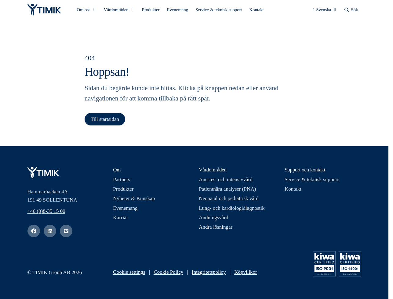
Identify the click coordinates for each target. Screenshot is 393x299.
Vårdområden (116, 11)
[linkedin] (50, 233)
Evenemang (177, 11)
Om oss (83, 11)
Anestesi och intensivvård (226, 182)
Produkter (151, 11)
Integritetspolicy (209, 274)
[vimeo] (66, 233)
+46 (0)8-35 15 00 (46, 213)
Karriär (120, 220)
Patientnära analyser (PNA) (227, 191)
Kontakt (256, 11)
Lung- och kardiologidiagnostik (231, 210)
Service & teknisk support (218, 11)
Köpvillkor (245, 274)
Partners (121, 182)
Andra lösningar (215, 229)
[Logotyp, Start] (44, 11)
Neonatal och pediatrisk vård (229, 201)
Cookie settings (129, 274)
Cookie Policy (168, 274)
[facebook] (33, 233)
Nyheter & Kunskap (134, 201)
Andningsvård (213, 220)
